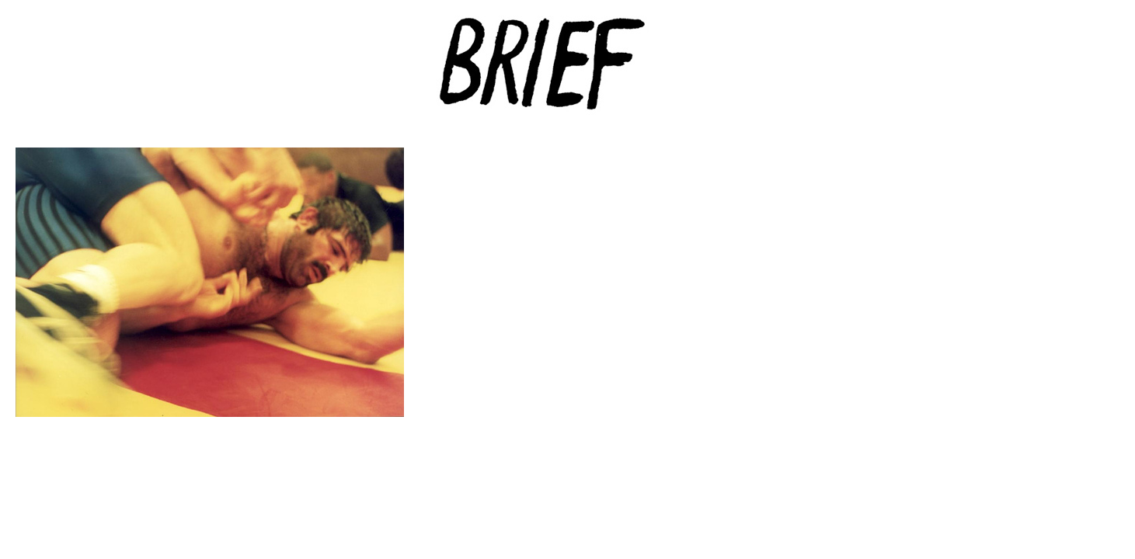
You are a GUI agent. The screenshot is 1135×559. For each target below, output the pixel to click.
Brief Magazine (568, 74)
